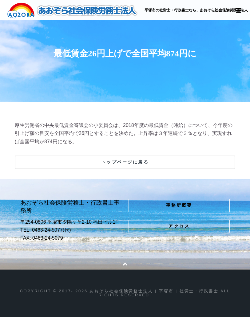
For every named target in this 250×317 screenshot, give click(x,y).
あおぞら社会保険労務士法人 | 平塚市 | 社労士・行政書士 (72, 10)
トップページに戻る (125, 162)
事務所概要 (179, 205)
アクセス (179, 226)
